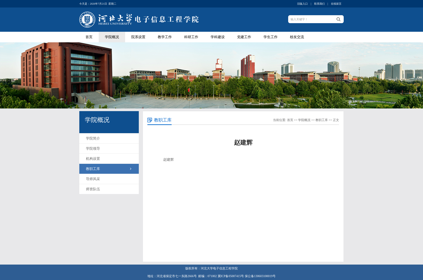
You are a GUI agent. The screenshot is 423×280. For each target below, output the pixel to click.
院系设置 (138, 37)
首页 (89, 37)
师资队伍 (93, 189)
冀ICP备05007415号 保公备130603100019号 (247, 276)
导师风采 (93, 179)
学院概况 (112, 37)
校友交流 (297, 37)
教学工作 (165, 37)
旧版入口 (302, 3)
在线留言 (336, 3)
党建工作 (244, 37)
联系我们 (319, 3)
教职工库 (93, 169)
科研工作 (191, 37)
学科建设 (218, 37)
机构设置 (93, 159)
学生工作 (270, 37)
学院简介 (93, 138)
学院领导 (93, 148)
